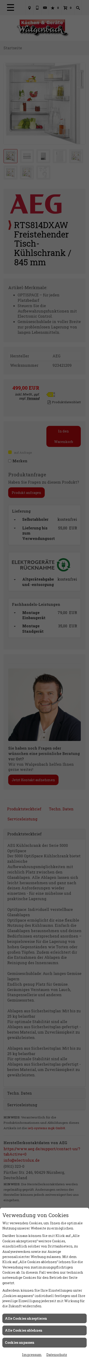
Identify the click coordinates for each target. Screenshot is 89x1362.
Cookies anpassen (19, 1342)
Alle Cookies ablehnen (23, 1330)
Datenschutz (56, 1354)
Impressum (32, 1354)
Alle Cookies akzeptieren (26, 1318)
